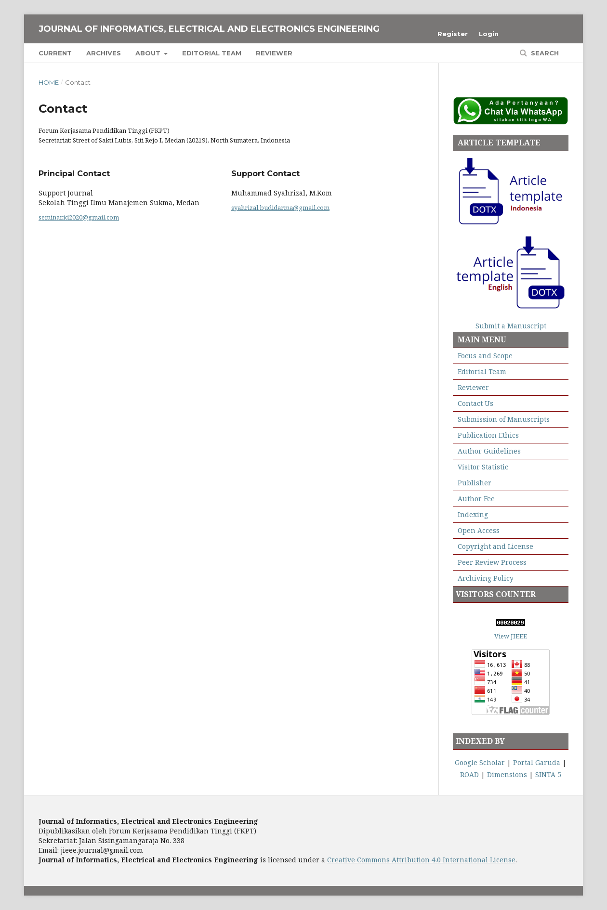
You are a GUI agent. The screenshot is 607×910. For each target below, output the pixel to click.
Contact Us (475, 403)
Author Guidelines (489, 450)
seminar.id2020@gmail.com (79, 217)
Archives (103, 53)
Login (489, 34)
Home (49, 82)
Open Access (479, 530)
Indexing (473, 514)
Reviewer (274, 53)
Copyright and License (495, 546)
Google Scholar (480, 762)
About (148, 53)
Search (544, 53)
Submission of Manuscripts (504, 419)
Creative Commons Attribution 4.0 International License (421, 859)
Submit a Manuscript (510, 325)
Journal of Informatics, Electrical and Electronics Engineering (209, 29)
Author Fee (476, 498)
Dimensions (507, 774)
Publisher (474, 482)
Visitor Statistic (483, 466)
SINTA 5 (548, 774)
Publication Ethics (487, 435)
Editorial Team (211, 53)
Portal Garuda (536, 762)
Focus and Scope (485, 355)
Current (55, 53)
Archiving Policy (486, 578)
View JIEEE (510, 636)
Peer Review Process (492, 562)
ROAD (469, 774)
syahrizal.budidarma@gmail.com (280, 207)
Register (452, 34)
